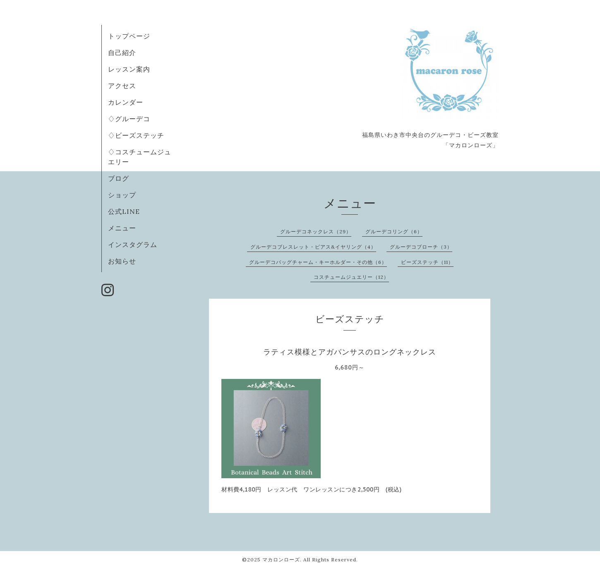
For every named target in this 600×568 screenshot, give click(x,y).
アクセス (122, 85)
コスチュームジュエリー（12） (351, 277)
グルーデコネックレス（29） (315, 231)
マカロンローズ (281, 559)
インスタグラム (132, 244)
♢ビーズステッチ (136, 135)
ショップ (122, 195)
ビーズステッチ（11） (427, 262)
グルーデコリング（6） (393, 231)
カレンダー (125, 102)
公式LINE (124, 211)
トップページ (129, 36)
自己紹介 (122, 52)
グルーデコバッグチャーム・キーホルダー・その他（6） (318, 262)
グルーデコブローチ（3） (421, 247)
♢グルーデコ (129, 119)
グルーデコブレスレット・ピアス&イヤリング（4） (313, 247)
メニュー (122, 228)
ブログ (118, 178)
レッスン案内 (129, 69)
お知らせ (122, 261)
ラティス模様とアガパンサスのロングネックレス (349, 352)
